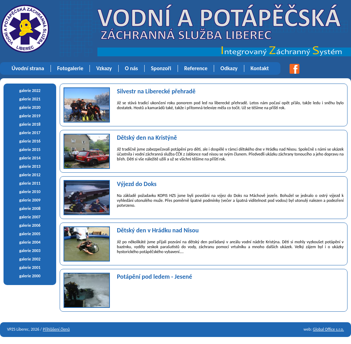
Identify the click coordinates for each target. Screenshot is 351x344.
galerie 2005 (30, 233)
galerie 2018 (30, 124)
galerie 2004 (30, 242)
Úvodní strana (28, 68)
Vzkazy (104, 68)
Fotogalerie (70, 68)
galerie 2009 (30, 200)
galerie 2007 (30, 216)
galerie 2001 (30, 267)
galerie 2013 (30, 166)
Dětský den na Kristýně (147, 137)
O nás (131, 68)
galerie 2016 (30, 141)
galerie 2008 (30, 208)
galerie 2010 (30, 191)
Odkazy (229, 68)
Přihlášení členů (56, 329)
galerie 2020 (30, 107)
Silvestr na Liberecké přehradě (156, 91)
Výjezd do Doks (137, 184)
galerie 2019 (30, 115)
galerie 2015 (30, 149)
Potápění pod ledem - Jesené (154, 276)
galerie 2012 (30, 174)
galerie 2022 (30, 90)
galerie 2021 (30, 99)
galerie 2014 (30, 158)
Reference (195, 68)
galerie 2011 (30, 183)
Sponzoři (161, 68)
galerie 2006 (30, 225)
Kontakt (260, 68)
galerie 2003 (30, 250)
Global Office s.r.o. (328, 329)
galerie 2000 (30, 275)
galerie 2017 (30, 132)
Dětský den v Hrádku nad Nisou (158, 230)
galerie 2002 (30, 259)
